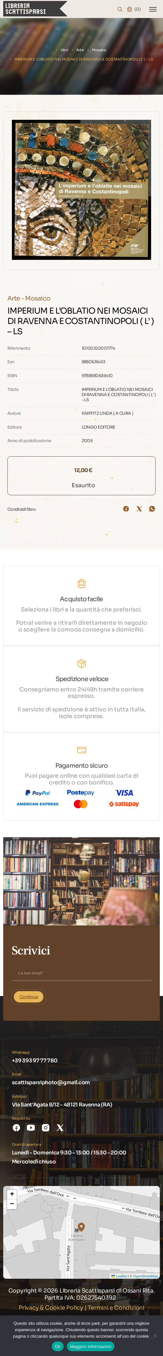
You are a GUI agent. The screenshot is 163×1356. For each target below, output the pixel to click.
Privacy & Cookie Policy (51, 1307)
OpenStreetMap (145, 1276)
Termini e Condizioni (116, 1307)
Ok (57, 1346)
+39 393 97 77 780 (35, 1060)
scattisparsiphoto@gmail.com (51, 1082)
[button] (81, 1227)
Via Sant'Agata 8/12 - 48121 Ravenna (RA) (62, 1104)
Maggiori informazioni (91, 1346)
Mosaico (99, 50)
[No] (155, 1335)
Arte (80, 50)
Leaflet (119, 1276)
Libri (64, 50)
